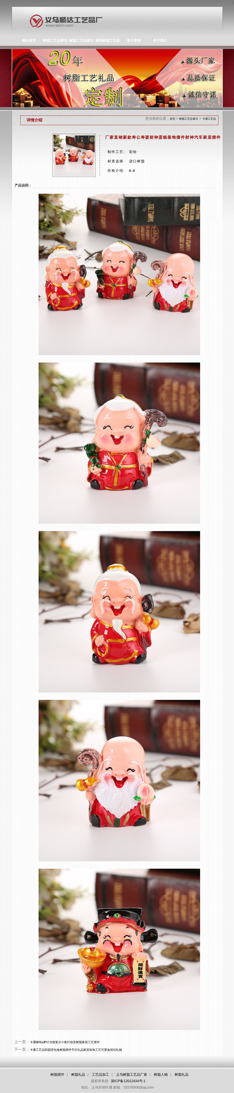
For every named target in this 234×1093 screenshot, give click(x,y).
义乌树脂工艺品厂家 (131, 1074)
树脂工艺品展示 (81, 40)
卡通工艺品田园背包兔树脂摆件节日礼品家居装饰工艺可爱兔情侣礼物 (76, 1050)
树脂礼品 (78, 1074)
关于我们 (160, 40)
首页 (172, 118)
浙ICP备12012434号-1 (128, 1081)
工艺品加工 (100, 1074)
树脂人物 (161, 1074)
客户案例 (134, 40)
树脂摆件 (57, 1074)
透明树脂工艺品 (107, 40)
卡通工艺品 (209, 118)
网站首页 (29, 40)
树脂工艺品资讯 (55, 40)
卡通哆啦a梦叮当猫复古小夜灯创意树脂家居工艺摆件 (65, 1042)
